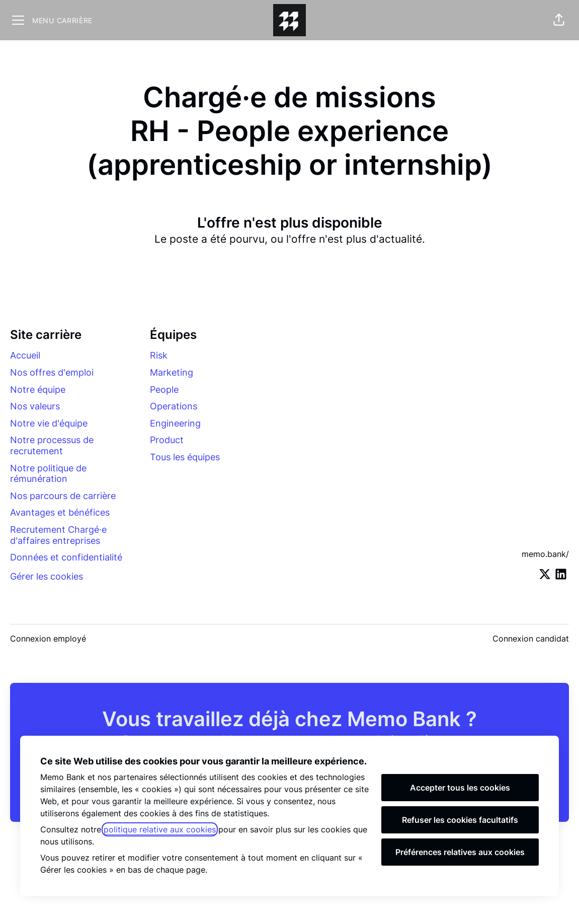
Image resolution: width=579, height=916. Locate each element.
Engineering (175, 423)
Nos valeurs (35, 406)
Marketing (171, 372)
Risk (159, 355)
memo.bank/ (545, 554)
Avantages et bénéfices (60, 512)
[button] (559, 20)
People (164, 389)
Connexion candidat (530, 638)
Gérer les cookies (46, 576)
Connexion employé (48, 638)
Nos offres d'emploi (52, 372)
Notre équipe (37, 389)
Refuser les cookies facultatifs (460, 820)
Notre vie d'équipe (49, 423)
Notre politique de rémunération (48, 473)
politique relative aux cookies (160, 829)
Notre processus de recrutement (52, 445)
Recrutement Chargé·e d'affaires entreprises (58, 535)
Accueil (25, 355)
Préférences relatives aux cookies (460, 852)
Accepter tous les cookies (460, 788)
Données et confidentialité (66, 557)
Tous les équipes (185, 457)
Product (167, 440)
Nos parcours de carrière (63, 495)
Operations (173, 406)
